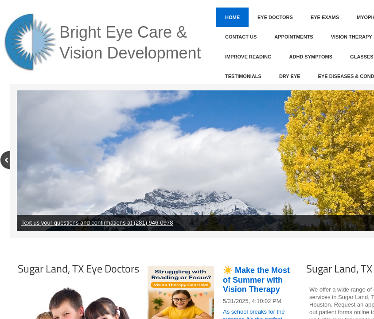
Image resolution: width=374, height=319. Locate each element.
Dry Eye (289, 76)
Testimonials (243, 76)
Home (232, 17)
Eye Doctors (275, 17)
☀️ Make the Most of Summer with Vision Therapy (256, 280)
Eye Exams (325, 17)
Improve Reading (248, 56)
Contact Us (241, 36)
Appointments (293, 36)
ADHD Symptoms (311, 56)
